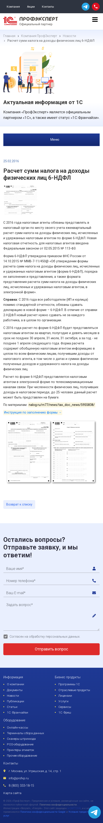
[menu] (95, 21)
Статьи (12, 707)
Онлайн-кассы (17, 727)
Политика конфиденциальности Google (43, 811)
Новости (13, 695)
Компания (13, 6)
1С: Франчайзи (17, 712)
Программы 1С (69, 684)
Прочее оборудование (22, 755)
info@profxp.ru (19, 778)
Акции (31, 6)
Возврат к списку (19, 504)
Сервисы (64, 707)
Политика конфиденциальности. (58, 804)
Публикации (15, 701)
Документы (15, 690)
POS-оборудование (20, 744)
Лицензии (65, 695)
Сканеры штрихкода (21, 738)
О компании (15, 684)
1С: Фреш (64, 712)
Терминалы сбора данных (25, 733)
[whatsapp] (85, 7)
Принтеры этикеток (20, 750)
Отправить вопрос (51, 649)
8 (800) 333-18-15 (21, 786)
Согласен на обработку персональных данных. (45, 637)
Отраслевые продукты (74, 690)
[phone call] (96, 6)
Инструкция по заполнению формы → (33, 412)
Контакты (48, 6)
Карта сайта (12, 793)
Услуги (63, 701)
